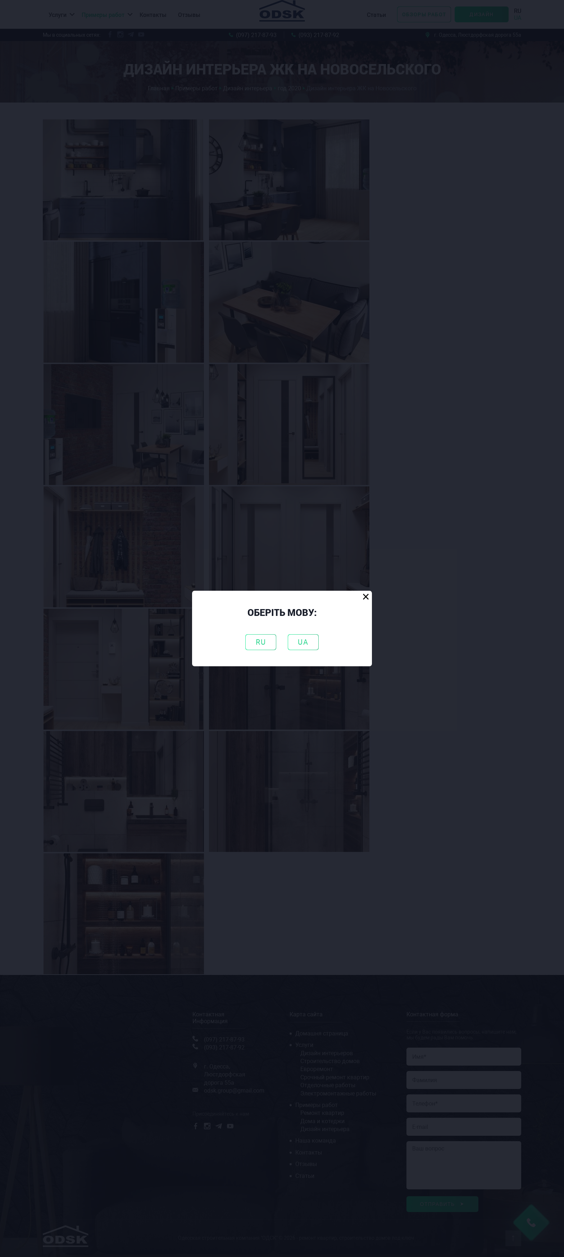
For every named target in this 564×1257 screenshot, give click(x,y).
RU (261, 642)
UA (303, 642)
